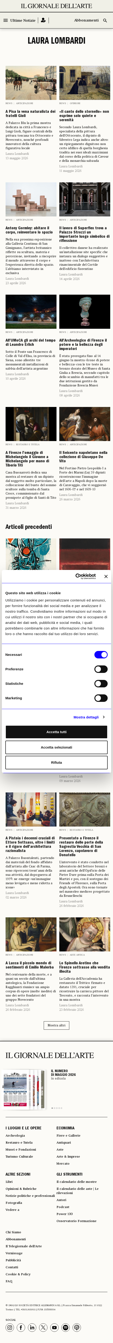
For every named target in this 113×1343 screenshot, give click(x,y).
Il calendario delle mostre (76, 1182)
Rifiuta (56, 762)
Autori (61, 1200)
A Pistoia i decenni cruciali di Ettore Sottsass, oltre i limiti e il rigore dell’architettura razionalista (30, 845)
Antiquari (63, 1142)
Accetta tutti (57, 732)
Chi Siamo (13, 1232)
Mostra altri (56, 1025)
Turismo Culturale (19, 1156)
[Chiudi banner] (106, 576)
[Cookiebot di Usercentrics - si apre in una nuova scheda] (75, 576)
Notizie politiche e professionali (30, 1196)
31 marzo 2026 (16, 507)
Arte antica (77, 955)
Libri (9, 1182)
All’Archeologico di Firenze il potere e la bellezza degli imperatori (83, 345)
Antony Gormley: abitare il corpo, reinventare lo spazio (29, 230)
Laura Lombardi (17, 154)
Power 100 (64, 1214)
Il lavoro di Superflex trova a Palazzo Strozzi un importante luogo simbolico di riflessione (84, 234)
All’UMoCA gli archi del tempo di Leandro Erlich (31, 343)
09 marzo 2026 (69, 781)
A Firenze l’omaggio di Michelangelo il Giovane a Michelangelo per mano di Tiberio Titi (27, 459)
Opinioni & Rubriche (21, 1189)
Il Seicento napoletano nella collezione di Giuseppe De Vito (83, 457)
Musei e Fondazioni (21, 1149)
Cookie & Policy (18, 1274)
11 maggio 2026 (70, 171)
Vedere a (12, 1210)
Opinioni (75, 103)
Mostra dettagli (86, 717)
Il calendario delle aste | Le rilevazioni (77, 1191)
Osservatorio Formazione (76, 1221)
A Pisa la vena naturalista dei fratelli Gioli (30, 114)
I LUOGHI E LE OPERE (23, 1129)
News (9, 103)
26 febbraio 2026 (71, 906)
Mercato (63, 1163)
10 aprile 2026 (16, 378)
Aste (59, 1149)
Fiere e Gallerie (68, 1135)
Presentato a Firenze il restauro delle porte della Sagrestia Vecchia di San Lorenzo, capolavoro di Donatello (81, 847)
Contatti (12, 1267)
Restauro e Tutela (28, 444)
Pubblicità (13, 1260)
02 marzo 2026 (16, 897)
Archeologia (15, 1135)
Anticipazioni (24, 103)
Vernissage (14, 1253)
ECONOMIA (65, 1129)
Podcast (62, 1207)
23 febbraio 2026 (71, 1009)
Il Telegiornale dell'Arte (24, 1246)
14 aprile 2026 (69, 279)
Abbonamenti (86, 20)
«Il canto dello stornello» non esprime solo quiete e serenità (84, 116)
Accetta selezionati (56, 747)
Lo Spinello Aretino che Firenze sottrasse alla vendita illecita (84, 967)
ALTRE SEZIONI (18, 1175)
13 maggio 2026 (17, 158)
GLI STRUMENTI (69, 1175)
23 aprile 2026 (16, 283)
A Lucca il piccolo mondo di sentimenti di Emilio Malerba (30, 965)
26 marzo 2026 (69, 499)
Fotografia (14, 1203)
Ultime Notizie (23, 21)
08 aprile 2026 (69, 395)
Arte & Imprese (68, 1156)
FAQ (9, 1281)
